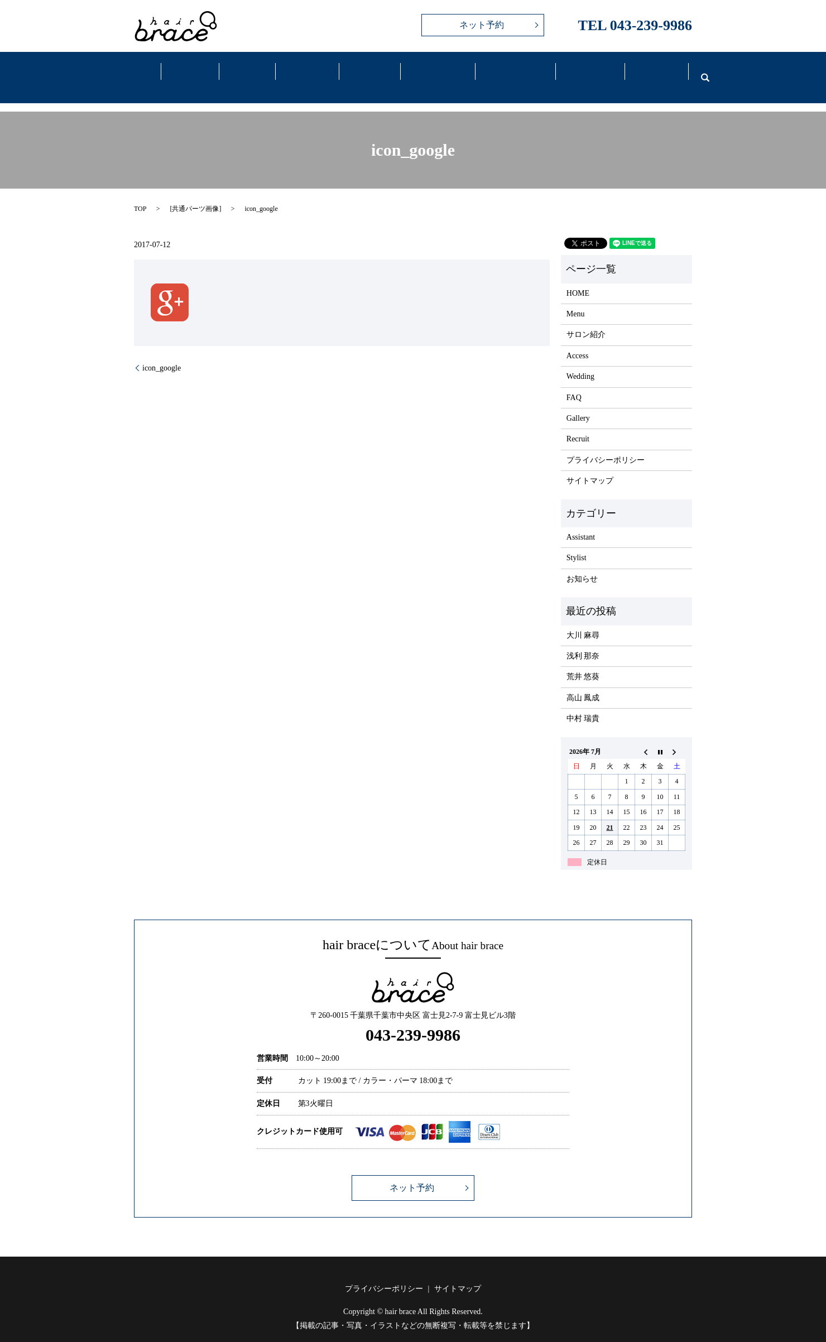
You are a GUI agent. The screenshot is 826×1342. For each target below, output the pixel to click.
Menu (245, 71)
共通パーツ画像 (195, 195)
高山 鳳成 (583, 683)
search (698, 70)
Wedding (508, 71)
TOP (140, 195)
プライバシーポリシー (605, 446)
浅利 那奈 (583, 642)
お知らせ (582, 565)
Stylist (576, 544)
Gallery (364, 71)
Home (136, 71)
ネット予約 (481, 25)
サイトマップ (589, 467)
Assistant (580, 523)
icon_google (161, 353)
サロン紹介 (586, 320)
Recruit (649, 71)
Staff (303, 71)
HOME (577, 279)
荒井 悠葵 (583, 662)
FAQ (583, 71)
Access (431, 71)
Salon (190, 71)
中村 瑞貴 (583, 704)
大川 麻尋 (583, 621)
